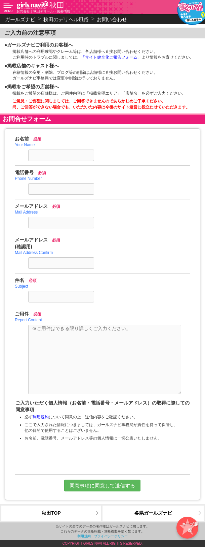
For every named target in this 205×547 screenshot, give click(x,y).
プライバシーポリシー (111, 536)
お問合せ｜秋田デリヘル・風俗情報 (43, 11)
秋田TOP (51, 513)
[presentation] (102, 458)
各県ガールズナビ (153, 513)
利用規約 (41, 417)
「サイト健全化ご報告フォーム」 (111, 57)
